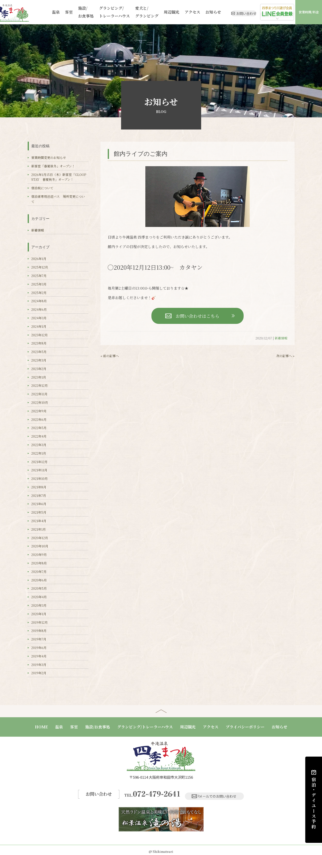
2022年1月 (38, 453)
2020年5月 (39, 588)
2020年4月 (39, 597)
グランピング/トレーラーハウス (104, 12)
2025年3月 (39, 284)
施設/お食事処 (77, 12)
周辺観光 (158, 12)
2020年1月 (38, 614)
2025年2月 (39, 292)
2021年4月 (38, 520)
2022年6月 (39, 419)
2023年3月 (38, 360)
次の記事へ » (285, 356)
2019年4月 (39, 656)
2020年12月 (39, 537)
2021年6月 (38, 503)
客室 (61, 12)
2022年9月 (39, 411)
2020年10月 (39, 546)
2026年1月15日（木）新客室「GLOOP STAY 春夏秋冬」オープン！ (60, 177)
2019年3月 (38, 664)
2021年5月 (38, 512)
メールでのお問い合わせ (216, 792)
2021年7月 (38, 495)
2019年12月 (39, 622)
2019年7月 (38, 639)
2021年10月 (39, 478)
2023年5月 (39, 351)
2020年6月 (39, 580)
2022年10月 (39, 402)
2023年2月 (38, 368)
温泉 (49, 12)
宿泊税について (42, 188)
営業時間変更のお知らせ (48, 157)
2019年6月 (39, 647)
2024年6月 (39, 309)
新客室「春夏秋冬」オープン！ (53, 166)
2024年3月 (39, 318)
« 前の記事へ (109, 356)
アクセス (177, 12)
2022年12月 (39, 385)
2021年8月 (38, 487)
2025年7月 (39, 275)
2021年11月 (39, 470)
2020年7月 (39, 571)
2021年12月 (39, 461)
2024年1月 (38, 326)
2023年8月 (39, 343)
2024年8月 (39, 301)
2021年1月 (38, 529)
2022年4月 (39, 436)
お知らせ (197, 12)
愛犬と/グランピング (135, 12)
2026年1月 (38, 258)
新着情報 (281, 338)
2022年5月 (39, 427)
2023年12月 (39, 335)
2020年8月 (39, 563)
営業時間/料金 (309, 12)
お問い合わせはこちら (197, 316)
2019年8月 (39, 630)
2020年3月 (39, 605)
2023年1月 (38, 377)
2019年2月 (38, 673)
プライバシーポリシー (245, 727)
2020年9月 (39, 554)
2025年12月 (39, 267)
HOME (41, 727)
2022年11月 (39, 394)
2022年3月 (38, 444)
